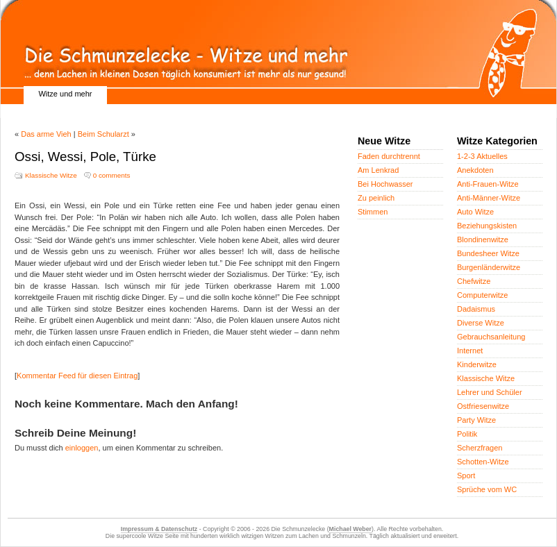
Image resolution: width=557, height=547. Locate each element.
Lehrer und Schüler (489, 392)
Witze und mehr (65, 94)
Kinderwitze (477, 364)
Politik (467, 434)
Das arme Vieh (46, 134)
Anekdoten (475, 170)
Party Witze (476, 420)
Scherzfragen (479, 448)
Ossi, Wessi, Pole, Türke (85, 156)
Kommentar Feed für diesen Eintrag (77, 375)
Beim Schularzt (103, 134)
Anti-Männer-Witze (488, 198)
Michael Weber (350, 528)
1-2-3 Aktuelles (482, 156)
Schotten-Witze (483, 461)
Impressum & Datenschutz (159, 528)
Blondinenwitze (482, 239)
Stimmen (373, 212)
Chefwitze (473, 281)
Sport (466, 475)
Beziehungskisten (487, 225)
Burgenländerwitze (488, 267)
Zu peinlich (376, 198)
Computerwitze (482, 295)
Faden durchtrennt (389, 156)
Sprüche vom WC (487, 489)
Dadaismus (476, 309)
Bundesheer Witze (488, 253)
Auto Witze (475, 212)
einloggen (82, 448)
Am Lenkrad (378, 170)
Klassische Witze (51, 175)
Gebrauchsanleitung (491, 337)
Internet (470, 350)
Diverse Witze (480, 323)
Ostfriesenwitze (483, 406)
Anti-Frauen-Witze (488, 184)
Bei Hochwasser (385, 184)
